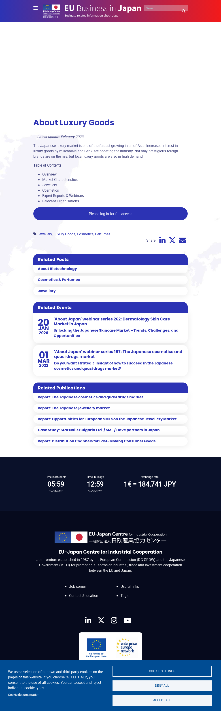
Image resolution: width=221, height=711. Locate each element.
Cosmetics (85, 234)
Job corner (77, 586)
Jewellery (44, 234)
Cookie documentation (23, 695)
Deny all (162, 686)
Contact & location (83, 595)
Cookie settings (162, 671)
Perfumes (102, 234)
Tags (124, 595)
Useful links (130, 586)
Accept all (162, 700)
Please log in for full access (110, 213)
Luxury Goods (64, 234)
